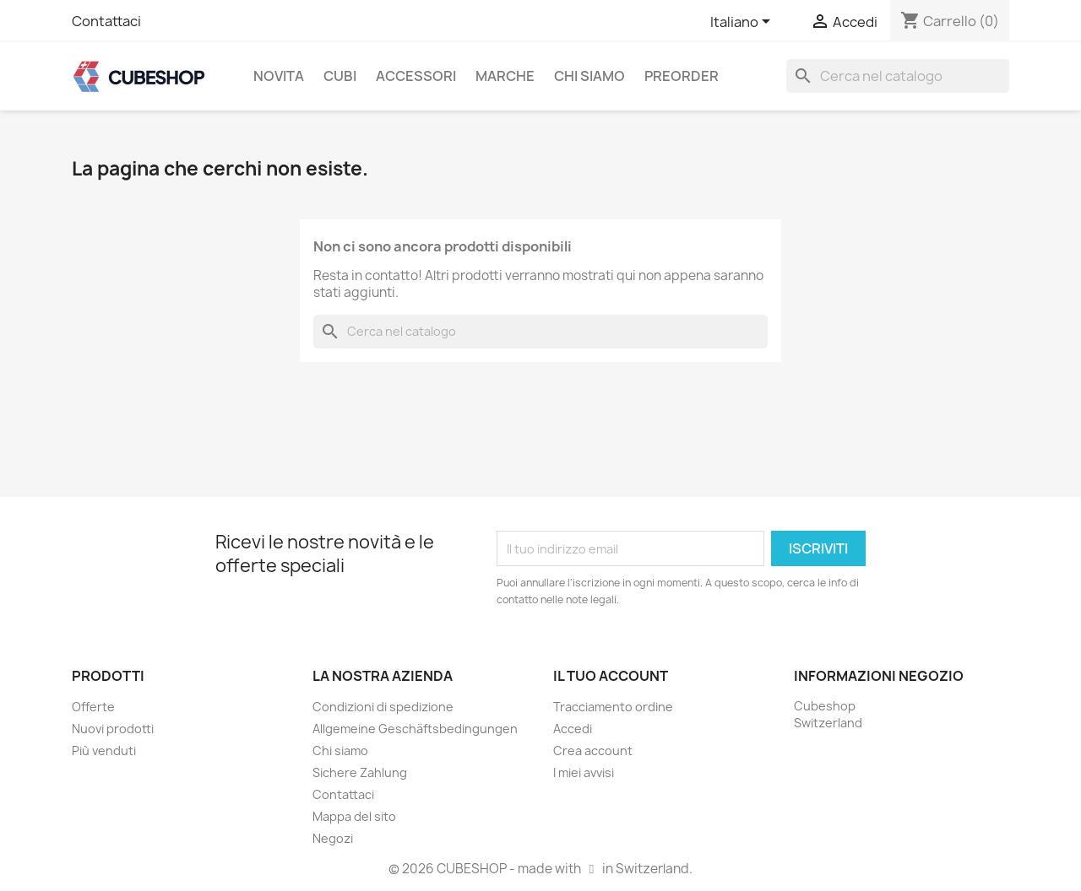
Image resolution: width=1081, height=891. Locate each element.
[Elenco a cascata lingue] (743, 23)
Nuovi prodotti (113, 729)
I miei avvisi (583, 772)
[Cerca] (897, 76)
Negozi (332, 838)
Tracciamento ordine (613, 707)
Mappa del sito (354, 816)
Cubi (339, 76)
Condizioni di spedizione (383, 707)
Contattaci (106, 21)
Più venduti (104, 750)
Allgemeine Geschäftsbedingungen (415, 729)
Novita (278, 76)
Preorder (681, 76)
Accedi (572, 729)
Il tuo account (610, 676)
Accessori (416, 76)
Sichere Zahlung (359, 772)
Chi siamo (589, 76)
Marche (505, 76)
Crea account (593, 750)
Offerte (93, 707)
